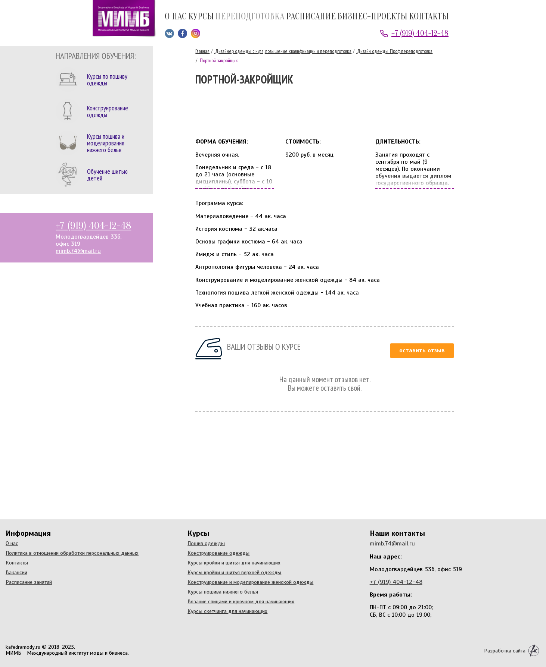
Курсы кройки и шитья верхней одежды (234, 572)
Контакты (429, 17)
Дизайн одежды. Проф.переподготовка (394, 51)
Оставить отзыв (422, 350)
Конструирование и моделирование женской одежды (250, 582)
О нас (175, 17)
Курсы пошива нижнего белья (222, 591)
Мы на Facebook (182, 33)
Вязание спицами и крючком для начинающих (240, 601)
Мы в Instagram (195, 33)
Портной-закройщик (218, 60)
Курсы (201, 17)
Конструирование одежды (218, 553)
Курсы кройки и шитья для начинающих (233, 562)
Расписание (311, 17)
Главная (202, 51)
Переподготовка (249, 17)
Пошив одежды (206, 543)
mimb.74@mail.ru (78, 251)
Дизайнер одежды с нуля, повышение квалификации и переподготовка (282, 51)
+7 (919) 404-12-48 (420, 33)
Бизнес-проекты (372, 17)
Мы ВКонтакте (169, 33)
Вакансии (16, 572)
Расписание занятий (29, 582)
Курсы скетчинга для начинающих (227, 611)
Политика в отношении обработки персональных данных (72, 553)
